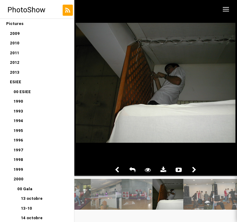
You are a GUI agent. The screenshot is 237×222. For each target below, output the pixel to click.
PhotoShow (26, 9)
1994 (18, 120)
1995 (18, 130)
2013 (14, 72)
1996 (18, 140)
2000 (18, 179)
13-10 (26, 208)
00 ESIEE (22, 91)
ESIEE (15, 81)
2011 (14, 53)
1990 (18, 101)
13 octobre (32, 198)
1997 (18, 150)
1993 (18, 111)
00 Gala (24, 188)
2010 (14, 43)
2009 (15, 33)
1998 (18, 159)
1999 (18, 169)
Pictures (14, 23)
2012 (14, 62)
